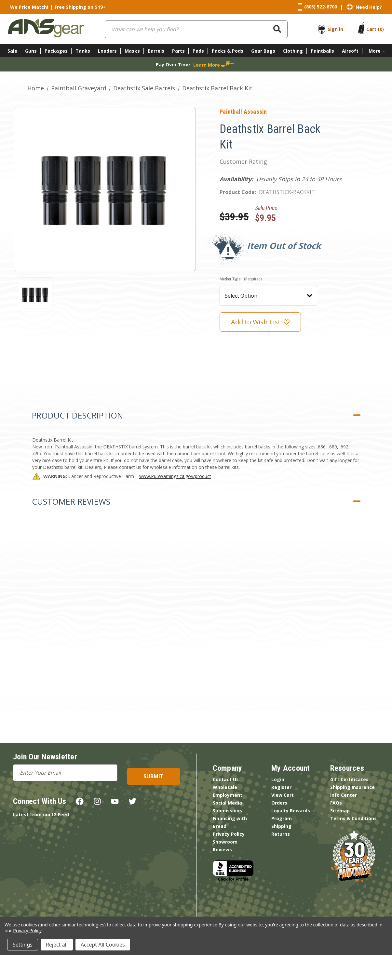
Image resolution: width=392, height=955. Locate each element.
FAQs (336, 803)
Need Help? (369, 7)
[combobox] (196, 29)
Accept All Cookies (103, 944)
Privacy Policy (229, 834)
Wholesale (225, 787)
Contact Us (226, 779)
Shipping (281, 826)
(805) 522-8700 (320, 7)
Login (277, 779)
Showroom (225, 842)
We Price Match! (29, 7)
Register (281, 787)
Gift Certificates (349, 779)
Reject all (57, 944)
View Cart (282, 795)
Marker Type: (241, 279)
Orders (279, 803)
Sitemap (340, 810)
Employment (227, 795)
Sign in (335, 29)
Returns (280, 834)
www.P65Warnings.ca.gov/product (175, 476)
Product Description (77, 415)
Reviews (222, 849)
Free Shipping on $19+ (80, 7)
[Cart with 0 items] (375, 29)
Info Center (343, 795)
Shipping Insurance (352, 787)
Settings (23, 944)
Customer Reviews (71, 501)
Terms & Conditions (353, 818)
